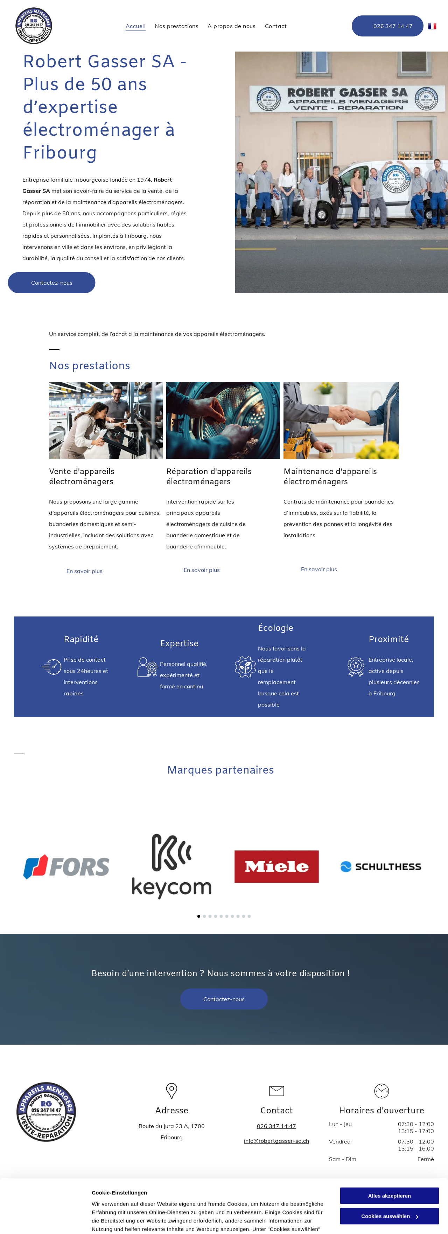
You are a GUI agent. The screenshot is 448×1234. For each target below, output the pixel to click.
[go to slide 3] (210, 916)
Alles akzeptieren (389, 1142)
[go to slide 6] (226, 916)
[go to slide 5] (221, 916)
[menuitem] (135, 25)
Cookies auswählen (116, 1220)
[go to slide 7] (232, 916)
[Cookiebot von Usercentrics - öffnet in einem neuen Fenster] (45, 1220)
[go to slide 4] (215, 916)
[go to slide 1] (198, 916)
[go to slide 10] (249, 916)
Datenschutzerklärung (171, 1201)
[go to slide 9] (243, 916)
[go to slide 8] (238, 916)
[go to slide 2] (204, 916)
